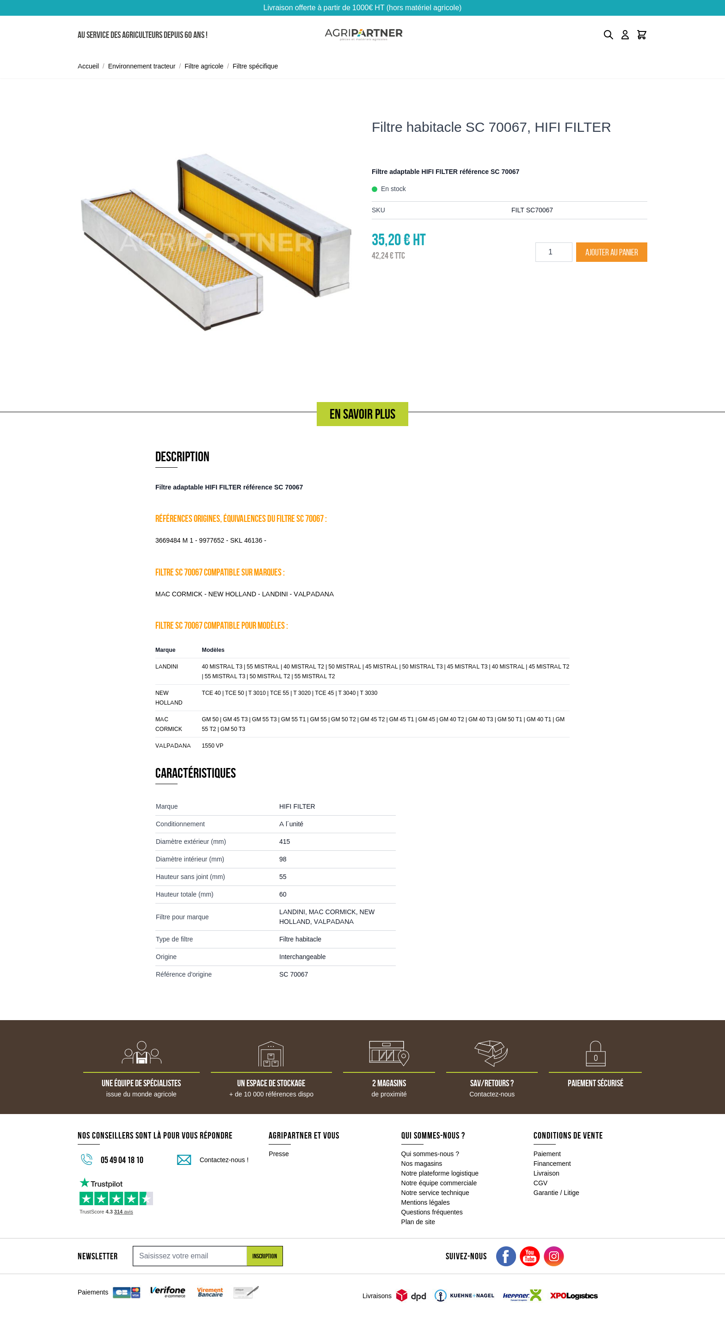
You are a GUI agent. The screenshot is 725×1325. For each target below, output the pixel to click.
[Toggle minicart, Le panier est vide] (641, 34)
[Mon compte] (625, 34)
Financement (552, 1163)
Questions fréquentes (432, 1212)
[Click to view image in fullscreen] (215, 242)
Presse (279, 1154)
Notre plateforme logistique (440, 1173)
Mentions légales (425, 1202)
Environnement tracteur (142, 66)
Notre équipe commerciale (439, 1183)
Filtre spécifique (255, 66)
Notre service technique (435, 1193)
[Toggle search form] (608, 34)
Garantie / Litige (556, 1193)
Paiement (547, 1154)
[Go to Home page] (363, 35)
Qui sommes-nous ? (430, 1154)
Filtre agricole (203, 66)
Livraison (546, 1173)
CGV (540, 1183)
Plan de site (418, 1222)
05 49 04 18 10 (122, 1160)
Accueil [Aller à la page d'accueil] (88, 66)
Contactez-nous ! (224, 1160)
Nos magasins (421, 1163)
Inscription (264, 1256)
